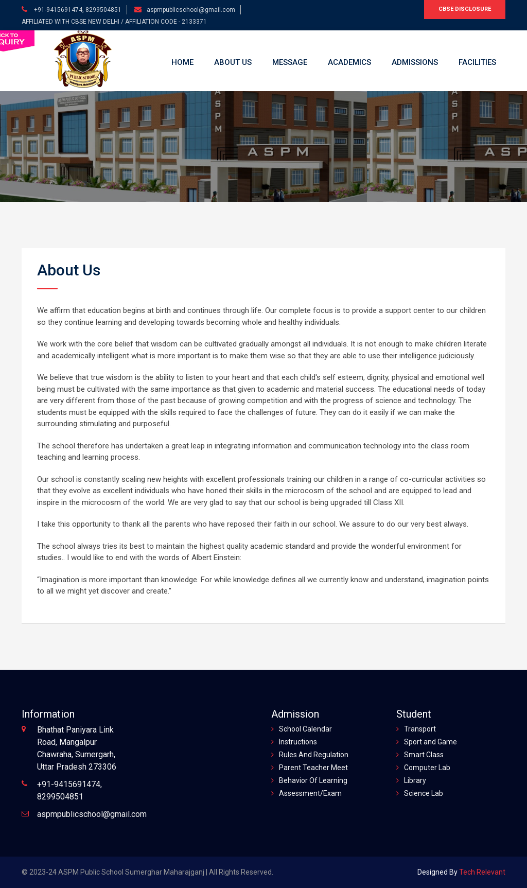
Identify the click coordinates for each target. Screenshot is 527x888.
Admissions (415, 62)
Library (415, 780)
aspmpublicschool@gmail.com (191, 9)
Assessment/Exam (310, 793)
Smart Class (424, 755)
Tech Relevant (481, 872)
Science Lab (423, 793)
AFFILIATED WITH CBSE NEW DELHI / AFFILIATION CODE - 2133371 (114, 21)
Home (182, 62)
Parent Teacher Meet (313, 767)
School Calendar (305, 729)
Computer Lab (427, 767)
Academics (349, 62)
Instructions (298, 742)
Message (289, 62)
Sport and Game (430, 742)
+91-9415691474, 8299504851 (76, 9)
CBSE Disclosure (464, 9)
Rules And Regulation (313, 755)
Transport (420, 729)
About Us (233, 62)
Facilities (477, 62)
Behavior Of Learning (313, 780)
